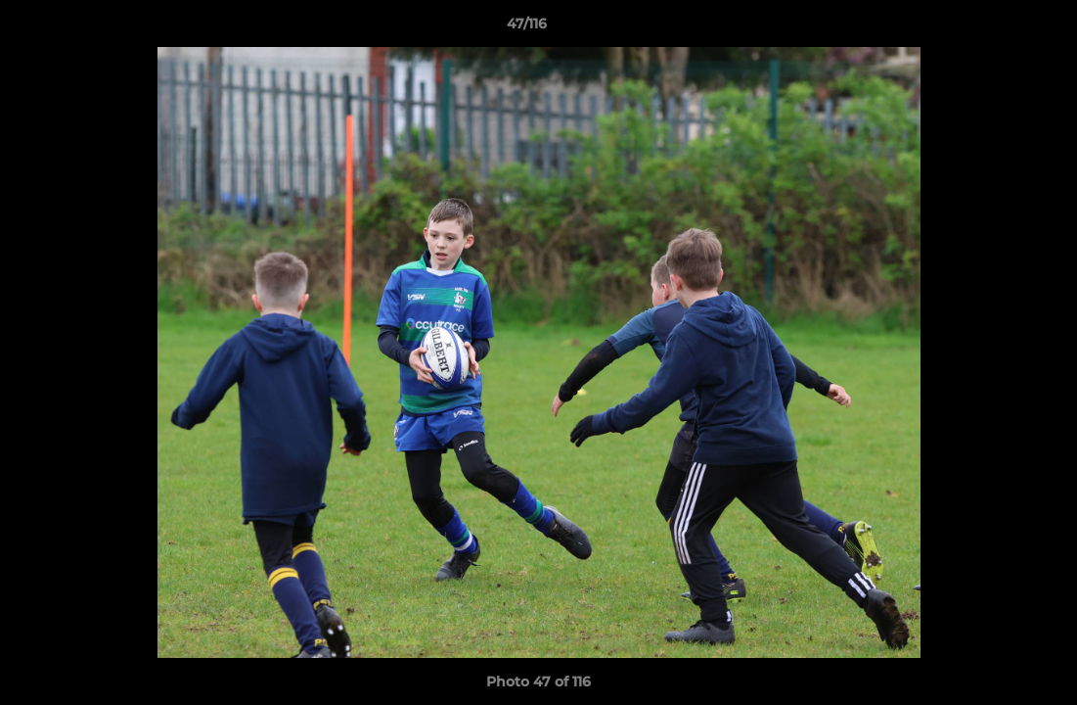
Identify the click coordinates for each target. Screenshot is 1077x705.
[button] (995, 28)
